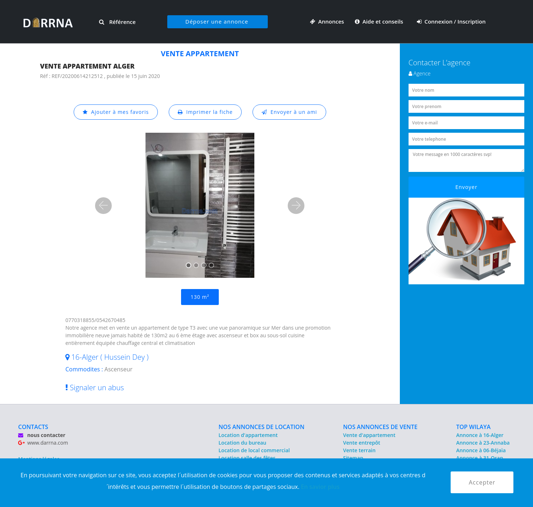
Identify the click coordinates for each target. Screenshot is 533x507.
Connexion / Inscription (451, 21)
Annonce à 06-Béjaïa (481, 450)
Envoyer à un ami (289, 111)
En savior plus (320, 487)
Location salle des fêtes (246, 457)
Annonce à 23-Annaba (482, 442)
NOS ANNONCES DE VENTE (380, 427)
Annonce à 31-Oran (479, 457)
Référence (117, 21)
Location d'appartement (248, 435)
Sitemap (353, 457)
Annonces (327, 21)
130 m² (199, 296)
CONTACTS (33, 427)
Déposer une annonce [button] (216, 21)
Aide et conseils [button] (380, 21)
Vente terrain (359, 450)
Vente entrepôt (361, 442)
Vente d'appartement (369, 435)
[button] (103, 206)
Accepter (482, 482)
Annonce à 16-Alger (479, 435)
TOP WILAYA (473, 427)
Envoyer (466, 187)
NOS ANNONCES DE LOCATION (261, 427)
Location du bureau (242, 442)
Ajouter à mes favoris (116, 111)
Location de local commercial (254, 450)
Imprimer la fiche (205, 111)
